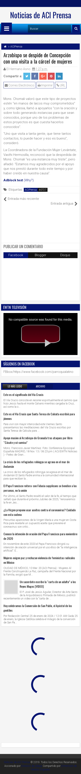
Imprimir (45, 85)
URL (60, 85)
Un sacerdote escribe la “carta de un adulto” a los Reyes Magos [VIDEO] (48, 584)
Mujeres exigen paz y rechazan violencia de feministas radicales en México (39, 560)
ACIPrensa (31, 189)
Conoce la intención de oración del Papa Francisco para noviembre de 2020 (40, 536)
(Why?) (29, 180)
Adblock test (13, 180)
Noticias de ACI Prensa (40, 14)
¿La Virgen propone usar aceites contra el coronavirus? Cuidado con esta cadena (39, 512)
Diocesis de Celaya (31, 765)
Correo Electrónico (19, 85)
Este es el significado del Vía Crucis (23, 394)
